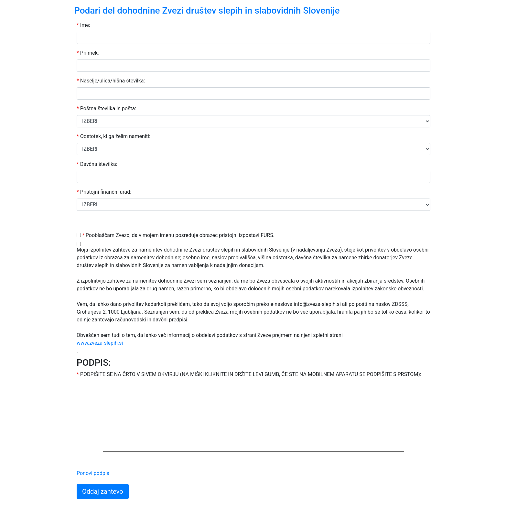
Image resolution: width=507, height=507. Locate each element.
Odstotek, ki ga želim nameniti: (113, 136)
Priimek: (88, 53)
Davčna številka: (97, 164)
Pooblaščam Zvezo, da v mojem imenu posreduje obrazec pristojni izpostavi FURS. (178, 235)
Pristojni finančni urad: (104, 192)
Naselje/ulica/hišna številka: (111, 81)
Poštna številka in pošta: (106, 108)
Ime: (83, 25)
